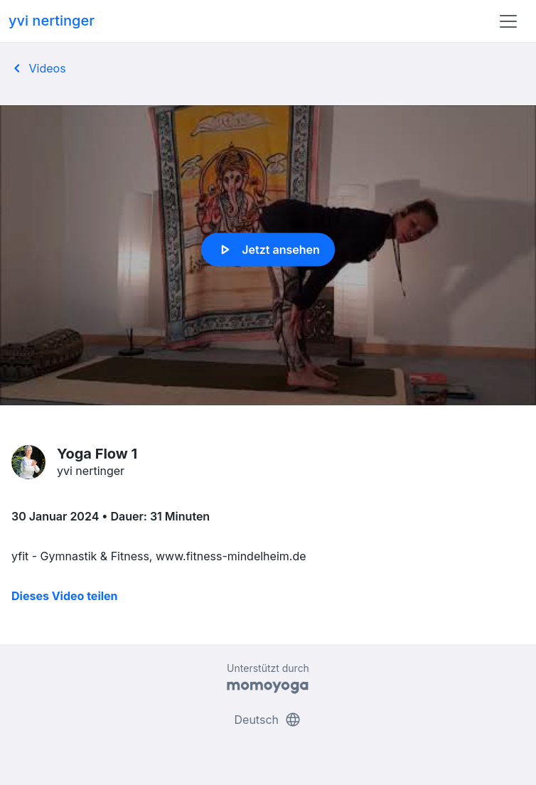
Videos (37, 68)
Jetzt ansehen (267, 250)
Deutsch (268, 719)
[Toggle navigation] (508, 21)
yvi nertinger (52, 20)
